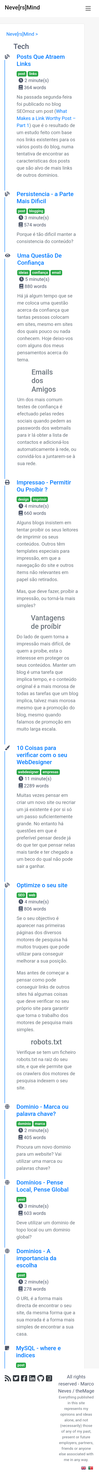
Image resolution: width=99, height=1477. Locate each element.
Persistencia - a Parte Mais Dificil (45, 198)
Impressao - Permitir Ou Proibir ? (44, 486)
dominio (24, 1124)
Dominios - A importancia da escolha (36, 1258)
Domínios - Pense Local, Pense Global (42, 1186)
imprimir (40, 499)
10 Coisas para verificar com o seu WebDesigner (42, 755)
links (33, 74)
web (32, 895)
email (56, 272)
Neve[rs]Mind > (22, 34)
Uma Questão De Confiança (39, 259)
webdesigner (28, 772)
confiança (40, 272)
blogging (36, 211)
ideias (23, 272)
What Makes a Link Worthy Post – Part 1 (46, 118)
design (23, 499)
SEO (21, 895)
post (21, 74)
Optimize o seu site (42, 885)
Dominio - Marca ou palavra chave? (42, 1110)
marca (40, 1124)
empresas (50, 772)
